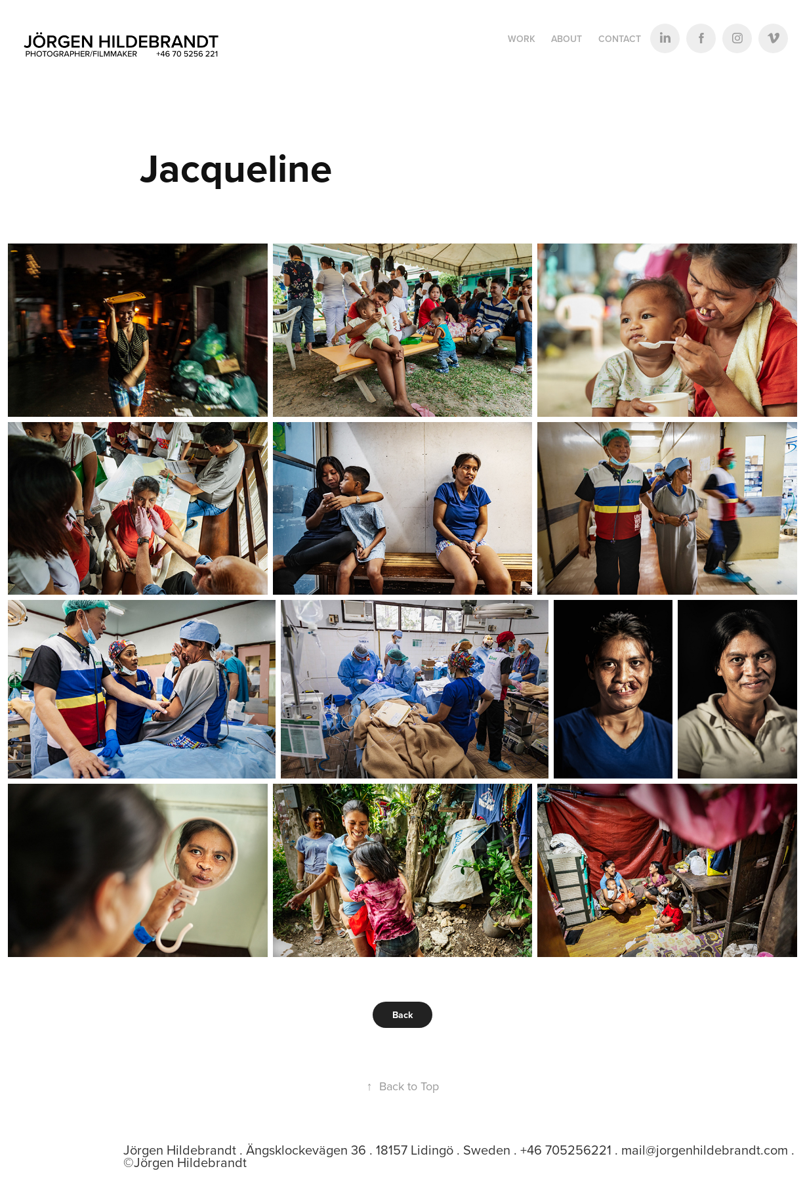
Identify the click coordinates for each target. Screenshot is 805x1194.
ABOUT (566, 38)
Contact (619, 38)
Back (402, 1014)
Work (521, 38)
